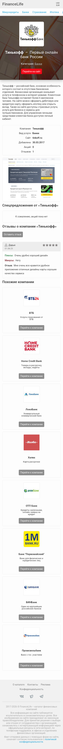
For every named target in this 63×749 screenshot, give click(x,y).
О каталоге (19, 684)
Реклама (45, 684)
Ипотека (54, 12)
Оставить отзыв (12, 234)
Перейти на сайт (31, 71)
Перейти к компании (31, 327)
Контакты (32, 684)
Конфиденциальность (31, 689)
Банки (25, 12)
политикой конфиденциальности (37, 740)
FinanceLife (12, 4)
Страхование (39, 12)
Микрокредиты (10, 12)
